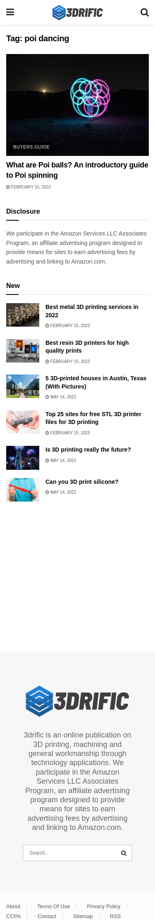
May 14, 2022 (60, 397)
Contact (47, 916)
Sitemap (83, 916)
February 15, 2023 (28, 187)
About (13, 906)
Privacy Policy (104, 906)
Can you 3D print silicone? (82, 481)
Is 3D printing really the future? (88, 449)
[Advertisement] (78, 573)
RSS (115, 916)
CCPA (13, 916)
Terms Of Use (53, 906)
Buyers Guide (31, 146)
